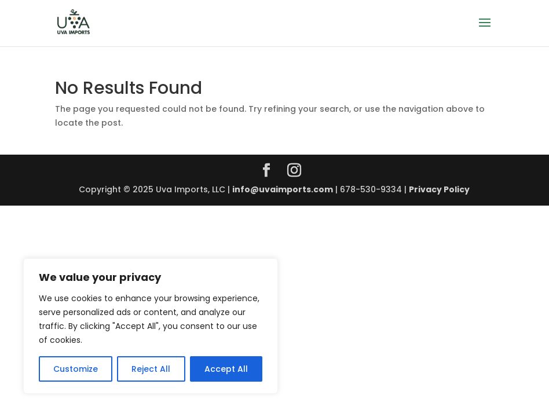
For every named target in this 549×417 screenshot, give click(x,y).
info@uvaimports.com (282, 189)
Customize (75, 369)
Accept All (226, 369)
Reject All (150, 369)
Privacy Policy (439, 189)
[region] (150, 326)
